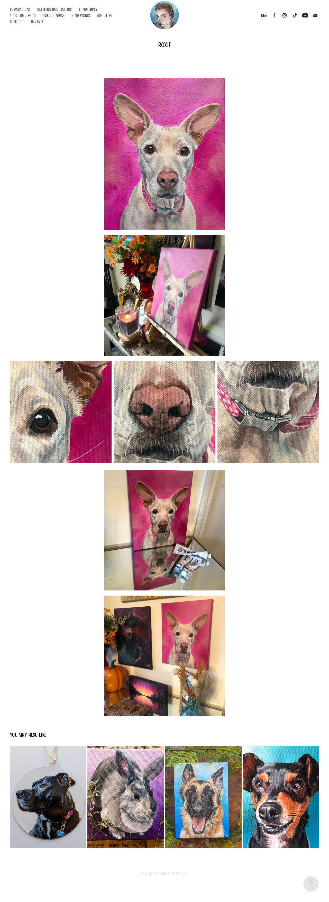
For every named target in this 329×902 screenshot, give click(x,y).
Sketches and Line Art (55, 9)
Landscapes (88, 9)
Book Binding (54, 15)
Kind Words (81, 15)
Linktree (36, 21)
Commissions (20, 9)
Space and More (23, 15)
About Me (105, 15)
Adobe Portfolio (175, 873)
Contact (16, 21)
